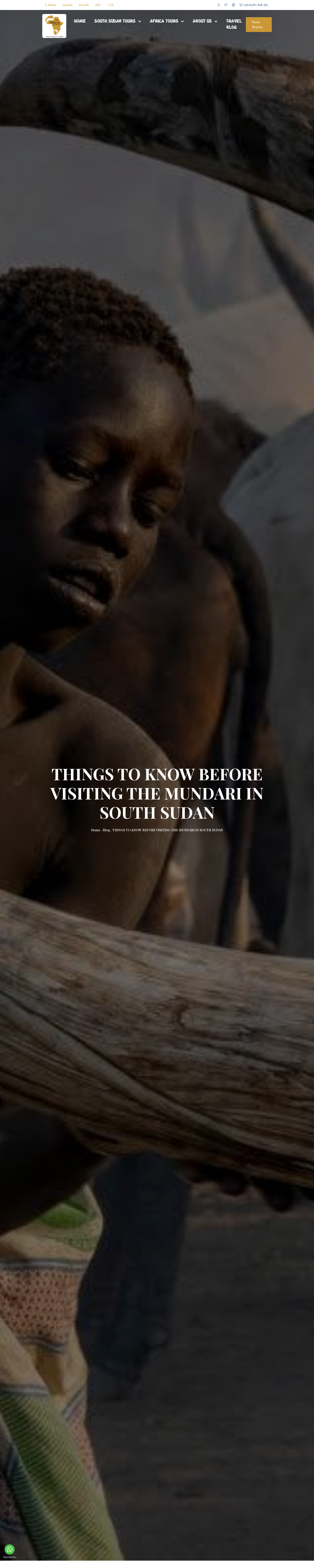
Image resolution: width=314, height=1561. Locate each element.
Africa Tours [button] (165, 21)
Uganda (67, 5)
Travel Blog (234, 24)
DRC (98, 5)
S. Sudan (50, 5)
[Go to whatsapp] (10, 1549)
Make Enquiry (257, 25)
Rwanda (84, 5)
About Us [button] (203, 21)
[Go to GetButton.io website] (9, 1557)
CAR (111, 5)
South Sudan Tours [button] (115, 21)
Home (80, 21)
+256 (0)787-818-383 (254, 5)
